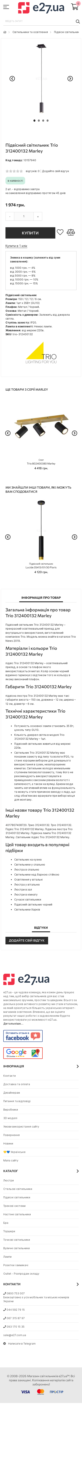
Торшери (9, 1231)
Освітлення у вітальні (28, 879)
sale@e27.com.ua (14, 1335)
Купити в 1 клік (16, 246)
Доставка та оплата (16, 1084)
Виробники (10, 1109)
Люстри (8, 1180)
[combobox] (41, 21)
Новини (8, 1143)
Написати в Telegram (19, 1343)
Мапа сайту (10, 1160)
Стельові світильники (17, 1189)
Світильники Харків (27, 909)
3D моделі (10, 1118)
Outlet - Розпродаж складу (21, 1273)
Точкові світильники (16, 1239)
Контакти (9, 1075)
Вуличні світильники (16, 1248)
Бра (5, 1222)
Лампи (7, 1256)
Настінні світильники (17, 1214)
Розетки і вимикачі (15, 1265)
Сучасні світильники (27, 899)
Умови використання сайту (21, 1126)
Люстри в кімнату (26, 894)
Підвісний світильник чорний (33, 904)
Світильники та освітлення (30, 32)
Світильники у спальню (29, 864)
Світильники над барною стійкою (36, 874)
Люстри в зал (23, 889)
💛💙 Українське (14, 1152)
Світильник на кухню (28, 859)
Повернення (11, 1135)
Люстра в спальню (26, 869)
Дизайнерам (11, 1092)
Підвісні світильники (67, 32)
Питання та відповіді (17, 1101)
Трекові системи (14, 1205)
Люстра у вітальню (27, 884)
